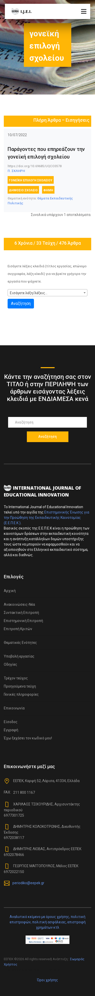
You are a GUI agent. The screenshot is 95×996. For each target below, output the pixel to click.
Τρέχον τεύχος (16, 678)
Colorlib (58, 970)
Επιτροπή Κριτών (18, 629)
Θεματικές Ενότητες (20, 643)
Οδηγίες (10, 664)
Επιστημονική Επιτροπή (23, 621)
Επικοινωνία (14, 708)
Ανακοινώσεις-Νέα (19, 604)
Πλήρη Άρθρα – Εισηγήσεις (61, 120)
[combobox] (47, 292)
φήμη (48, 190)
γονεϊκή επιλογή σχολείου (30, 180)
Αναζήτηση (21, 303)
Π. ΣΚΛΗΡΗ (16, 171)
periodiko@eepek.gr (28, 883)
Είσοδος (10, 722)
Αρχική (10, 591)
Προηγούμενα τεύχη (20, 686)
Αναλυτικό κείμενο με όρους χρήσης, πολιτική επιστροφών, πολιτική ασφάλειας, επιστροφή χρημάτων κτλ (48, 922)
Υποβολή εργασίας (19, 656)
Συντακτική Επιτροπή (21, 613)
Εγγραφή (11, 730)
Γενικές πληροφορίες (21, 694)
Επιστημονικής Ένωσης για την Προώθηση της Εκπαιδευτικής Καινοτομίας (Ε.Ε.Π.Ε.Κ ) (46, 517)
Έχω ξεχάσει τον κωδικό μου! (28, 738)
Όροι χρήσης (47, 980)
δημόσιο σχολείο (23, 190)
